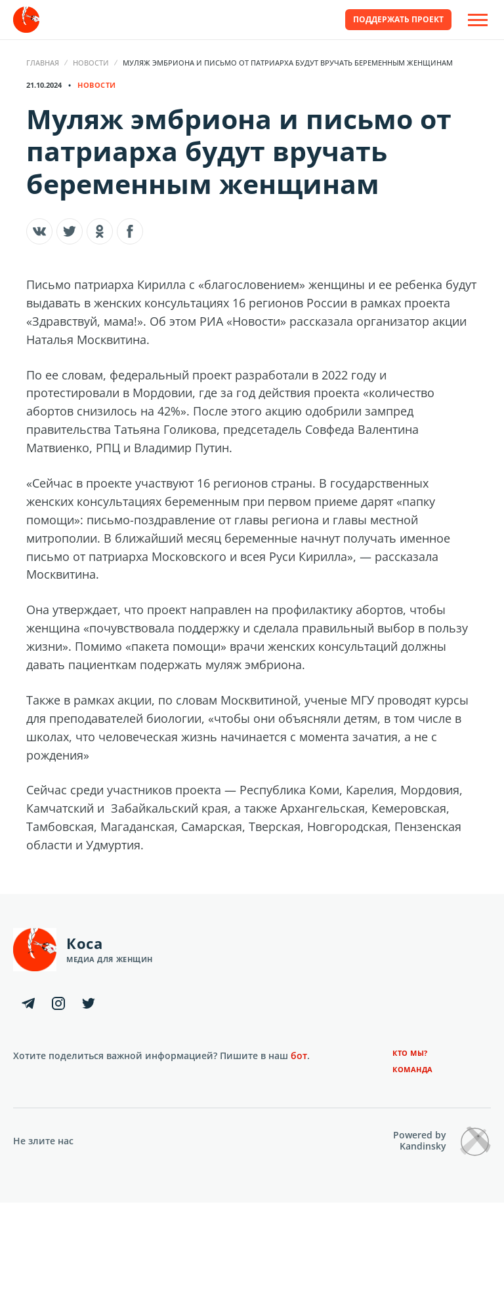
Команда (412, 1069)
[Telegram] (28, 1003)
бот (299, 1055)
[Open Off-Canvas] (478, 20)
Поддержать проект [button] (398, 19)
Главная (42, 63)
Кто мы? (410, 1053)
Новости (91, 63)
